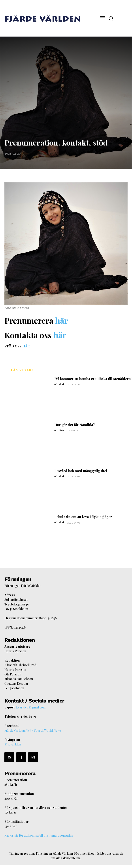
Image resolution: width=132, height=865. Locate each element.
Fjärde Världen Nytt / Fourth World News (32, 730)
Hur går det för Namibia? (74, 424)
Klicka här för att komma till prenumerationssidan (38, 835)
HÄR (26, 346)
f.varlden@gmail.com (30, 707)
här (61, 320)
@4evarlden (12, 744)
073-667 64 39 (26, 716)
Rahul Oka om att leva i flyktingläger (83, 517)
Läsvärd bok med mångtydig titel (80, 470)
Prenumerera (20, 773)
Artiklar (59, 430)
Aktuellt (59, 384)
